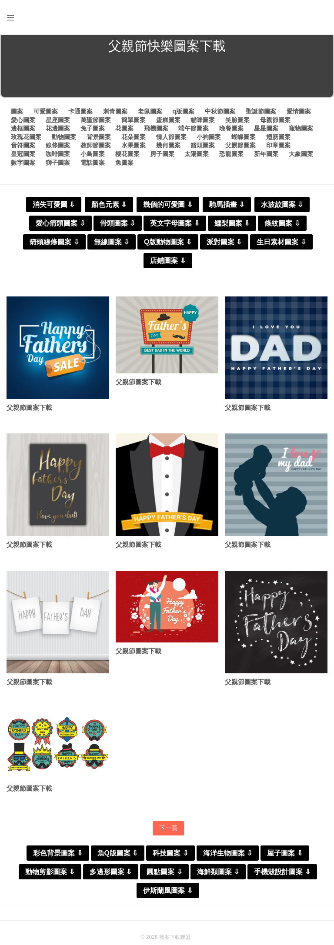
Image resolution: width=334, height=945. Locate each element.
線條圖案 (58, 148)
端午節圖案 (193, 131)
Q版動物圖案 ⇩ (168, 244)
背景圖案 (99, 139)
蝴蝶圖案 (243, 139)
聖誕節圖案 (261, 114)
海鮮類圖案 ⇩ (218, 876)
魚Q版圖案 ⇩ (117, 858)
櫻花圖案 (127, 156)
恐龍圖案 (231, 156)
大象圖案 (301, 156)
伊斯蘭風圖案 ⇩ (167, 895)
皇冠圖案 (23, 156)
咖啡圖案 (58, 156)
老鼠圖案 (150, 114)
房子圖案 (162, 156)
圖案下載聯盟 (174, 942)
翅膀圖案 (278, 139)
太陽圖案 (196, 156)
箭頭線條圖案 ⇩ (54, 244)
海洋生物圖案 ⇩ (227, 858)
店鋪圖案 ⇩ (167, 263)
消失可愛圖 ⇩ (54, 207)
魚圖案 (124, 165)
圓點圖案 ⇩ (164, 876)
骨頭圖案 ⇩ (117, 226)
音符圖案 (23, 148)
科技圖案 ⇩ (170, 858)
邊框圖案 (23, 131)
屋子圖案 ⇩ (284, 858)
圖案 (17, 114)
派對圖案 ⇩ (224, 244)
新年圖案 (266, 156)
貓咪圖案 (202, 122)
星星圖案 (266, 131)
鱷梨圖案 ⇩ (232, 226)
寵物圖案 (301, 131)
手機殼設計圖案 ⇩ (282, 876)
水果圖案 (133, 148)
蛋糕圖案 (168, 122)
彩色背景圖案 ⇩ (57, 858)
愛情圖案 (299, 114)
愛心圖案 (23, 122)
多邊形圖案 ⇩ (111, 876)
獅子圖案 (58, 165)
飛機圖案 (156, 131)
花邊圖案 (58, 131)
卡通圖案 (80, 114)
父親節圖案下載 (29, 410)
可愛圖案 (45, 114)
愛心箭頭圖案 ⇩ (60, 226)
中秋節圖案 (220, 114)
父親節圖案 (240, 148)
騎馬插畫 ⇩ (226, 207)
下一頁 (168, 832)
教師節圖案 (95, 148)
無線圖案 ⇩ (111, 244)
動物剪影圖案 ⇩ (49, 876)
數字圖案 (23, 165)
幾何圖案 (168, 148)
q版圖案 (183, 114)
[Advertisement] (167, 80)
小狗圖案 (209, 139)
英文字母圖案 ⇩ (174, 226)
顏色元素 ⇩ (109, 207)
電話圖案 (92, 165)
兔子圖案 (92, 131)
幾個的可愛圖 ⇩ (167, 207)
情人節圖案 (171, 139)
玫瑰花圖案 (26, 139)
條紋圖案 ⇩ (282, 226)
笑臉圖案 (237, 122)
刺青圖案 (115, 114)
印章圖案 (278, 148)
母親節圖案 (275, 122)
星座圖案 (58, 122)
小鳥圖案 (92, 156)
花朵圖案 (133, 139)
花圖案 (124, 131)
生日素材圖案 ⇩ (281, 244)
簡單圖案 (133, 122)
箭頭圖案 (202, 148)
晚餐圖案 (231, 131)
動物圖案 (64, 139)
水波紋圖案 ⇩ (282, 207)
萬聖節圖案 (95, 122)
